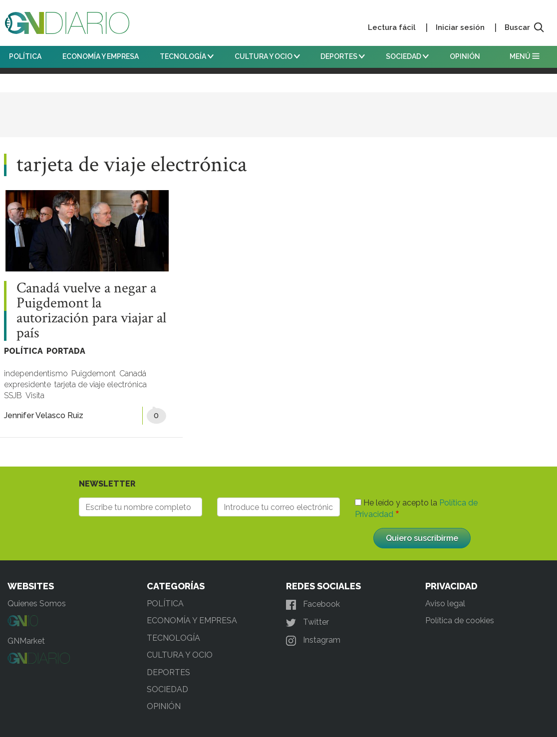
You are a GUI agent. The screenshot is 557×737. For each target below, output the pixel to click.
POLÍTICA (25, 56)
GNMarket (26, 641)
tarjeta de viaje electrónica (100, 384)
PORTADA (65, 351)
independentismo (36, 373)
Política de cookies (459, 620)
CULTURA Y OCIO (267, 56)
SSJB (13, 395)
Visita (34, 395)
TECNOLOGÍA (187, 56)
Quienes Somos (36, 603)
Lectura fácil (392, 27)
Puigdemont (93, 373)
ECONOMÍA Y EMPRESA (100, 56)
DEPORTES (342, 56)
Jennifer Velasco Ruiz (43, 415)
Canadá (132, 373)
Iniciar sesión (460, 27)
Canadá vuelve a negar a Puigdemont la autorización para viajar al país (91, 311)
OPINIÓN (465, 56)
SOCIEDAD (407, 56)
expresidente (27, 384)
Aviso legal (445, 603)
